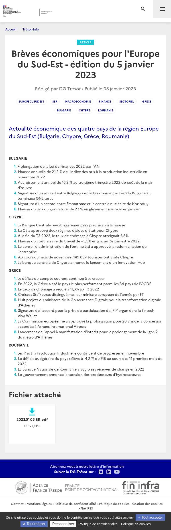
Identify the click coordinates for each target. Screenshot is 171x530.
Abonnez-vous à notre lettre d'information (87, 466)
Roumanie (105, 110)
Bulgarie (64, 110)
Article (85, 42)
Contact (17, 503)
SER (54, 101)
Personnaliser (63, 524)
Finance (105, 101)
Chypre (84, 110)
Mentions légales (39, 503)
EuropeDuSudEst (31, 101)
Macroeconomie (78, 101)
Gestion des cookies (147, 503)
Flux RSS (87, 508)
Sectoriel (126, 101)
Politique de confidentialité (75, 503)
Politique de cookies (114, 503)
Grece (146, 101)
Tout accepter (150, 517)
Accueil (10, 29)
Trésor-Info (30, 29)
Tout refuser (34, 524)
